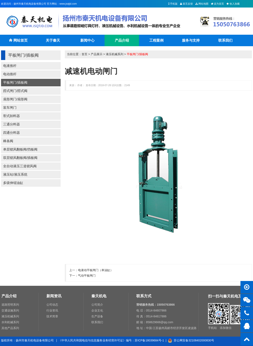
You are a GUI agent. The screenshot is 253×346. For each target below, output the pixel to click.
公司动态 (52, 304)
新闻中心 (87, 40)
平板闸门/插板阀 (15, 82)
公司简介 (97, 304)
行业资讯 (52, 310)
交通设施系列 (10, 310)
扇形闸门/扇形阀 (15, 99)
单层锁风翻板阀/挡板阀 (20, 149)
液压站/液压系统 (15, 174)
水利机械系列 (10, 322)
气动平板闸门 (87, 275)
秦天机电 (98, 296)
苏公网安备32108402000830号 (191, 340)
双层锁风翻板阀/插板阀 (20, 158)
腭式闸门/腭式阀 (15, 91)
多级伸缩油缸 (13, 183)
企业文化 (97, 310)
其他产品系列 (10, 328)
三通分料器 (11, 124)
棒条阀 (8, 141)
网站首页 (18, 42)
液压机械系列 (114, 54)
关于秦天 (53, 40)
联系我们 (225, 40)
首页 (84, 54)
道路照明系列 (10, 304)
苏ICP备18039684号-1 (149, 340)
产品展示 (96, 54)
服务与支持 (191, 40)
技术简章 (52, 316)
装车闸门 (10, 107)
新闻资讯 (53, 296)
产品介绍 (122, 40)
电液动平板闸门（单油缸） (95, 270)
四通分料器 (11, 132)
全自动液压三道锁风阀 (20, 166)
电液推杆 (10, 66)
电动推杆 (10, 74)
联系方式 (143, 296)
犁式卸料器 (11, 116)
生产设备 (97, 316)
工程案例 (156, 40)
